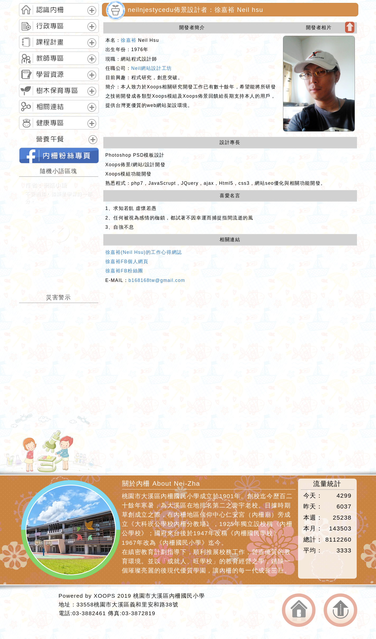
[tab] (59, 9)
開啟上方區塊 (349, 27)
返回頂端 (340, 610)
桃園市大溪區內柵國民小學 (169, 596)
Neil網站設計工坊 (151, 68)
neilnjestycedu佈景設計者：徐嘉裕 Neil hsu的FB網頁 (59, 155)
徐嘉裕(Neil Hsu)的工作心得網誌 (143, 252)
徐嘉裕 (128, 40)
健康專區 (50, 123)
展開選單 (91, 10)
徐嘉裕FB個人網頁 (126, 261)
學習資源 (50, 74)
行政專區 (50, 26)
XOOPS (104, 596)
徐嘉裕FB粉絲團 (124, 270)
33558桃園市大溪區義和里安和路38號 (127, 604)
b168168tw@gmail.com (156, 280)
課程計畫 (50, 42)
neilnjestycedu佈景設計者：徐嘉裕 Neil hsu (195, 9)
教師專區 (50, 58)
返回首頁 (298, 610)
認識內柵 (50, 10)
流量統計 (327, 483)
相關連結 (50, 107)
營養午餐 (50, 139)
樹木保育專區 (57, 90)
